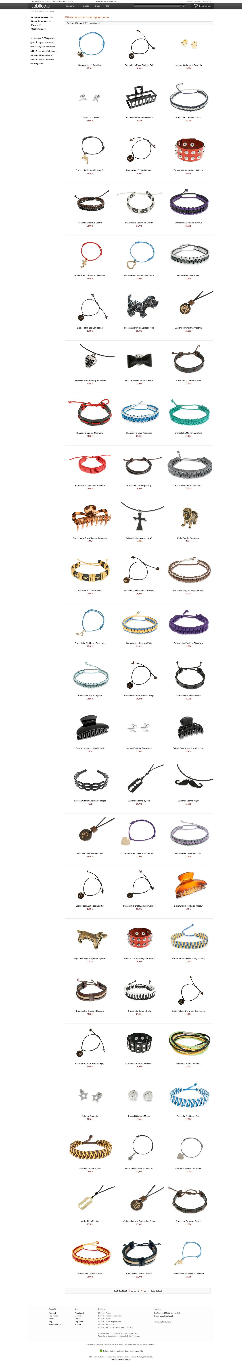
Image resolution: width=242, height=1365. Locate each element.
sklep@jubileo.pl (166, 1316)
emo (45, 38)
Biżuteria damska (39, 17)
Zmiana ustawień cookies (121, 1360)
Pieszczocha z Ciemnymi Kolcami (139, 958)
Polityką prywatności (144, 1357)
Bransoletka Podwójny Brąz (139, 485)
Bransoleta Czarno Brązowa (188, 380)
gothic (34, 42)
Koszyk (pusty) (54, 1324)
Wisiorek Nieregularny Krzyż (139, 538)
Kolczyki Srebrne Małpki (139, 1116)
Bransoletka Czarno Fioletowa (188, 223)
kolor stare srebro (48, 47)
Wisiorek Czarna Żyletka (139, 801)
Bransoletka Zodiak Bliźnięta (139, 170)
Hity (108, 6)
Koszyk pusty (205, 6)
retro (44, 51)
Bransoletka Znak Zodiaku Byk (90, 906)
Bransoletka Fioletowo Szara (188, 853)
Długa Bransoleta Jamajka (188, 1063)
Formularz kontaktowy (162, 1322)
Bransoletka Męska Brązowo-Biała (188, 590)
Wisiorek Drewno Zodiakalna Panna (139, 1221)
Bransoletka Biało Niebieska (139, 433)
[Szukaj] (157, 5)
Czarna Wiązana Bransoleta (188, 696)
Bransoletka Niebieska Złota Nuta (90, 643)
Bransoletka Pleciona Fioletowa (188, 643)
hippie (41, 42)
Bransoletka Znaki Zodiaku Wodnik (139, 906)
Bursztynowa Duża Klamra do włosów (90, 538)
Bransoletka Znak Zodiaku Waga (139, 696)
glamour (51, 38)
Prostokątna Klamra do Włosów (139, 117)
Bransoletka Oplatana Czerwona (90, 485)
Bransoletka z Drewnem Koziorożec (188, 1011)
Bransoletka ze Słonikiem (90, 65)
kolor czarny (49, 43)
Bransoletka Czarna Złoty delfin (90, 170)
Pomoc (190, 1)
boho (39, 38)
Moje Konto (207, 1)
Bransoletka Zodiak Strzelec (90, 328)
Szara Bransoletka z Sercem (188, 1168)
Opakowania (37, 29)
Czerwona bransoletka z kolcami (188, 170)
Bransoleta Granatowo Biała (188, 117)
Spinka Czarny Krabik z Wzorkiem (188, 748)
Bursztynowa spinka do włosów (188, 906)
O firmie (78, 1316)
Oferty (97, 6)
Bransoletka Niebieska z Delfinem (188, 1274)
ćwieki (41, 63)
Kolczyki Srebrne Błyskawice (139, 748)
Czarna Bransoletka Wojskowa (139, 1063)
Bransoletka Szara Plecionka (188, 485)
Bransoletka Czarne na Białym (139, 223)
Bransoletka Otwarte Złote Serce (139, 275)
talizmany (34, 63)
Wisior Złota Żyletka (90, 1221)
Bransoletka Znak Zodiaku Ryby (89, 1063)
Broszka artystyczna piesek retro (139, 328)
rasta (39, 51)
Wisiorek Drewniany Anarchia (188, 328)
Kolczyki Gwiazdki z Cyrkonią (188, 65)
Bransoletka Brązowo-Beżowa (90, 1011)
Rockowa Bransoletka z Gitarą (139, 1168)
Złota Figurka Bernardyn (188, 538)
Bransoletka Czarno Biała (139, 1011)
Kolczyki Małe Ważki (90, 117)
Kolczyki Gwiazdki (90, 1116)
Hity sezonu (53, 1316)
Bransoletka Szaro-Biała (188, 275)
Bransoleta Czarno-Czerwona (89, 433)
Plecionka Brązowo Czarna (89, 223)
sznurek (51, 59)
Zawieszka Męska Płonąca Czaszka (89, 380)
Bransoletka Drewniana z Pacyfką (139, 590)
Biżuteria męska (39, 21)
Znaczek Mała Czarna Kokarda (139, 380)
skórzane (54, 51)
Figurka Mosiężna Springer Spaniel (90, 958)
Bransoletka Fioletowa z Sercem (139, 853)
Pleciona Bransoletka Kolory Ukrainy (188, 958)
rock (48, 51)
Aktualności (79, 1313)
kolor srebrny (35, 47)
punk (33, 50)
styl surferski (35, 55)
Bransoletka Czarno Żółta (89, 590)
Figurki (34, 25)
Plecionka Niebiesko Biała (188, 1116)
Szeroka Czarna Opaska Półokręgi (90, 801)
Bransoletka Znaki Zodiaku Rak (139, 65)
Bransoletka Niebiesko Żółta (139, 643)
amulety (33, 38)
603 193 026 (165, 1313)
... (132, 1290)
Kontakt (197, 1)
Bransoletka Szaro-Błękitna (89, 696)
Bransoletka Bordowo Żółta (89, 1274)
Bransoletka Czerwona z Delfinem (89, 275)
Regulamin (79, 1322)
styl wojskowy (47, 55)
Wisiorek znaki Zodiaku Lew (90, 853)
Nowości (85, 6)
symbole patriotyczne (39, 59)
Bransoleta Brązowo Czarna (188, 1221)
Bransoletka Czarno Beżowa (139, 1274)
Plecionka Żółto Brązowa (90, 1168)
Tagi (50, 1322)
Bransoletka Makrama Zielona (188, 433)
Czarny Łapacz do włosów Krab (89, 748)
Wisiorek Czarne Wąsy (188, 801)
